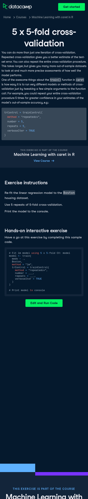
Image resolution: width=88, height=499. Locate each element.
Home (7, 17)
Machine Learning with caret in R (52, 17)
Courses (21, 17)
